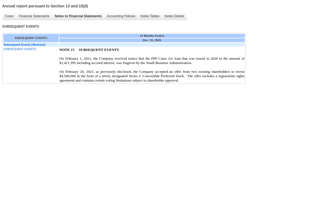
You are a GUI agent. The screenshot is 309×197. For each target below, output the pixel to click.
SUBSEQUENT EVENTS (20, 49)
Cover (9, 16)
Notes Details (174, 16)
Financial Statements (34, 16)
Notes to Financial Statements (78, 16)
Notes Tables (150, 16)
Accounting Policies (121, 16)
